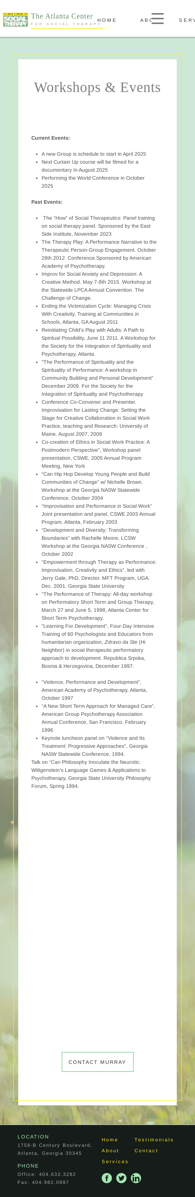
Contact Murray (97, 1062)
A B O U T (161, 20)
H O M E (117, 20)
